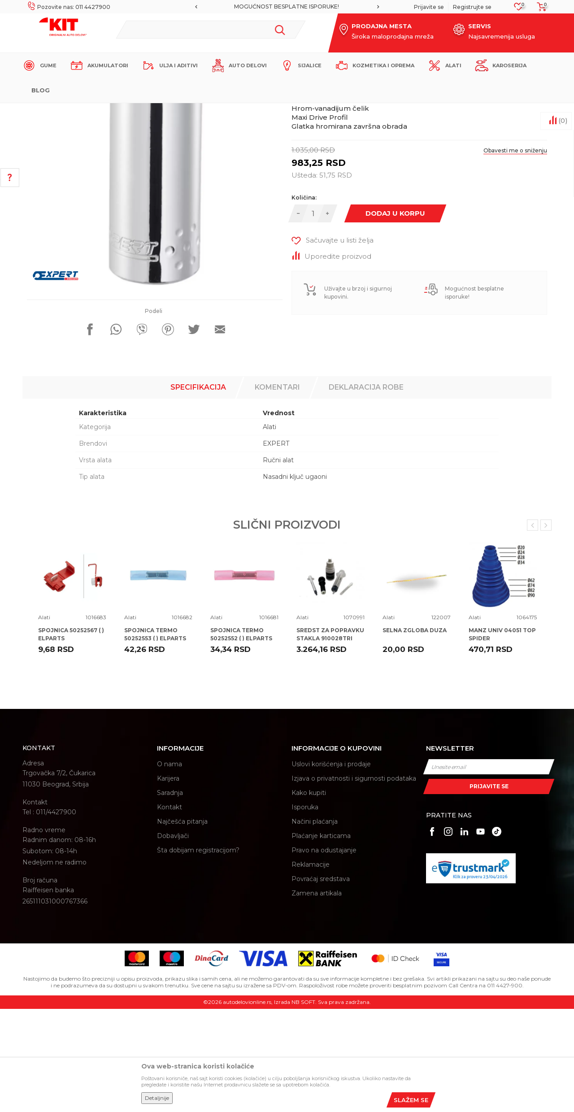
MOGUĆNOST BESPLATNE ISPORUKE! (286, 6)
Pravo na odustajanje (324, 953)
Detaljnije (157, 1098)
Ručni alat (278, 563)
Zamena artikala (316, 996)
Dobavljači (173, 939)
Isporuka (304, 910)
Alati (179, 110)
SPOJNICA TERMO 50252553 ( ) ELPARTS (155, 737)
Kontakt (169, 910)
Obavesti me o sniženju (515, 253)
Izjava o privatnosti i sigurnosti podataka (353, 881)
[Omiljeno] (518, 9)
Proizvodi (154, 110)
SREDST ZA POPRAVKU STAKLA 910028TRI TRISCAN (330, 741)
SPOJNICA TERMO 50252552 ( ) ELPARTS (241, 737)
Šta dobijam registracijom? (198, 953)
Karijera (168, 881)
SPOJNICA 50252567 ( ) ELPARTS (71, 737)
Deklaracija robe (366, 490)
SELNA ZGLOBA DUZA (415, 733)
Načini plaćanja (314, 925)
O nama (169, 867)
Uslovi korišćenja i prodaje (331, 867)
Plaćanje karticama (321, 939)
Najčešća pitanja (182, 925)
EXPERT (276, 547)
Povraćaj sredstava (320, 982)
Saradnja (170, 896)
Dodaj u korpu (395, 316)
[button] (210, 30)
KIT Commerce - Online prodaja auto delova (79, 110)
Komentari (277, 490)
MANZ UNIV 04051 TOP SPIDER (502, 737)
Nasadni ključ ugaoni (295, 580)
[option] (287, 6)
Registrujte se (472, 7)
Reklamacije (310, 968)
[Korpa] (539, 9)
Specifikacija (198, 490)
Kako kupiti (308, 896)
